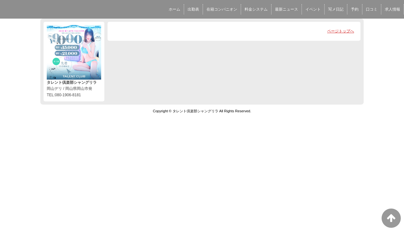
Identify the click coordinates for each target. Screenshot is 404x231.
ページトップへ (340, 31)
